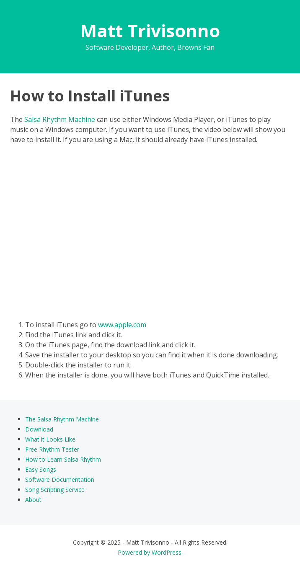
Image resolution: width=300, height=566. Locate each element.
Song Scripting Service (55, 490)
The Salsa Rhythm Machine (62, 419)
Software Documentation (59, 479)
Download (39, 429)
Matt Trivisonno (150, 30)
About (33, 500)
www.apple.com (122, 324)
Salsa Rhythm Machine (59, 119)
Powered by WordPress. (150, 552)
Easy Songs (40, 469)
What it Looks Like (50, 439)
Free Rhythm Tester (52, 449)
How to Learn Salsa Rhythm (63, 459)
